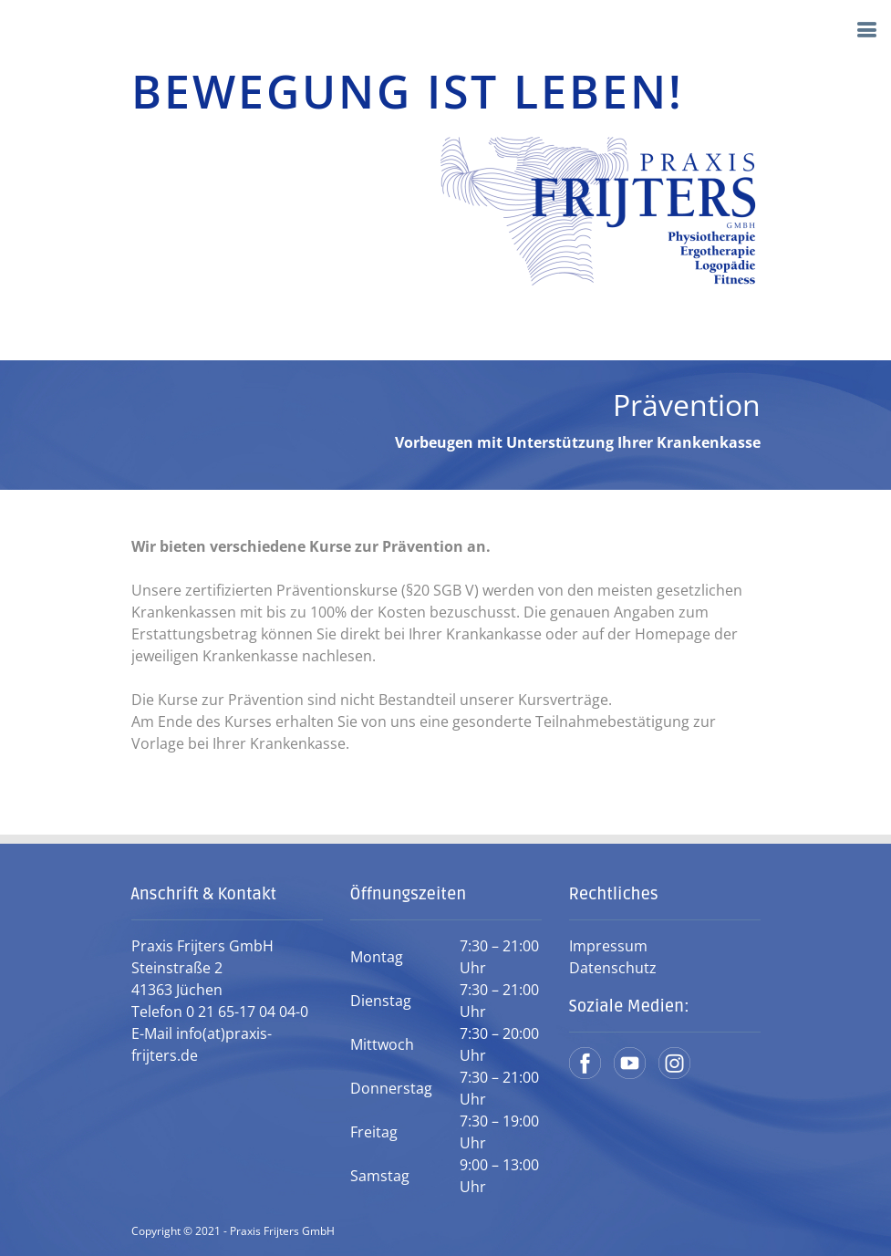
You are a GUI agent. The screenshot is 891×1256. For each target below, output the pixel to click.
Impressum (608, 946)
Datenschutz (613, 968)
